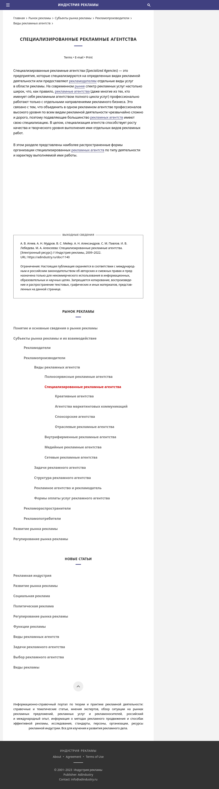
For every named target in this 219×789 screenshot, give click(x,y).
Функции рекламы (29, 626)
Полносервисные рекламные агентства (79, 376)
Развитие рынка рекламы (35, 528)
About (57, 757)
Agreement (73, 757)
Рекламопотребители (42, 518)
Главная (19, 18)
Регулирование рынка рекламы (40, 539)
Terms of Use (95, 757)
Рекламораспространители (47, 508)
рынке (80, 86)
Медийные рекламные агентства (73, 447)
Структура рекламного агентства (62, 477)
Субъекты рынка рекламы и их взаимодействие (55, 338)
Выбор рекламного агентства (38, 657)
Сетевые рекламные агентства (71, 457)
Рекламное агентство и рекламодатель (68, 488)
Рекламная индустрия (32, 575)
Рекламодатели (37, 347)
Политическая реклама (33, 606)
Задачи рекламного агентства (60, 467)
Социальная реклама (31, 596)
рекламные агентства (72, 91)
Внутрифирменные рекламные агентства (80, 437)
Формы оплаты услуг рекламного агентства (72, 498)
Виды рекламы (26, 667)
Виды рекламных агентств (32, 23)
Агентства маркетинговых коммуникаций (91, 406)
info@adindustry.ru (84, 779)
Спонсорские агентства (75, 416)
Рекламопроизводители (112, 18)
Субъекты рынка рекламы (73, 18)
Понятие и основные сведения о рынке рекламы (55, 328)
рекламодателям (82, 81)
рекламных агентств (106, 117)
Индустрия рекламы (69, 252)
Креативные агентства (74, 396)
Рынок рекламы (40, 18)
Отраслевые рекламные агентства (84, 426)
